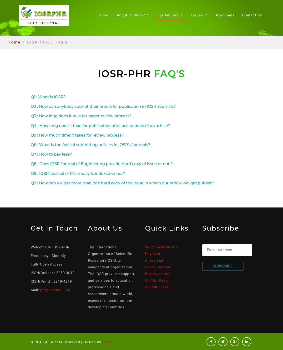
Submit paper (156, 287)
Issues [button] (197, 15)
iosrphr (108, 342)
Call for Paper (157, 280)
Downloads (225, 15)
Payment (152, 254)
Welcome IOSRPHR (161, 247)
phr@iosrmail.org (55, 290)
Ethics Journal (157, 267)
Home (104, 14)
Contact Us (252, 15)
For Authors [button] (168, 15)
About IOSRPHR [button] (131, 15)
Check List (154, 260)
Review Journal (158, 274)
